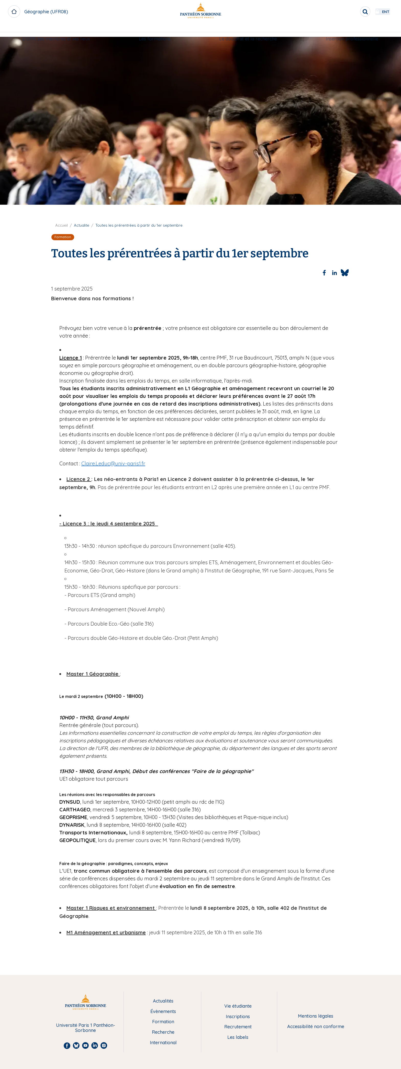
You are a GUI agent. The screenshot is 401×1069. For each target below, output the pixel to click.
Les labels (237, 1037)
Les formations (155, 30)
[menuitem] (56, 30)
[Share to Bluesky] (345, 273)
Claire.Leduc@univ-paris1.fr (113, 463)
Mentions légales (315, 1016)
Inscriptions (238, 1016)
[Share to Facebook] (324, 273)
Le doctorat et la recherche (248, 30)
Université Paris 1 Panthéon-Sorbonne (85, 1028)
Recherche (163, 1032)
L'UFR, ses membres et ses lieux (56, 30)
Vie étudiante (238, 1006)
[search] (351, 11)
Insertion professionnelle (352, 30)
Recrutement (238, 1027)
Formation (163, 1022)
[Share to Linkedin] (334, 273)
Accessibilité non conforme (315, 1026)
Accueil (61, 225)
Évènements (163, 1011)
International (163, 1042)
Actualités (163, 1001)
